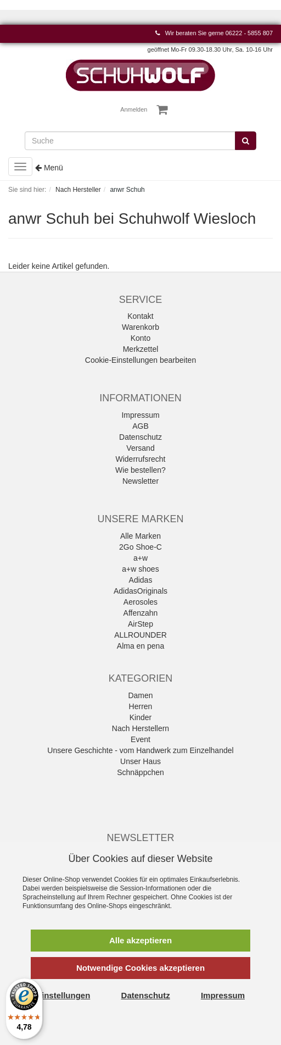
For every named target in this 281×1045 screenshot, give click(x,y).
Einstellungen (63, 995)
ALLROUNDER (140, 635)
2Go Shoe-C (140, 547)
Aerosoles (140, 602)
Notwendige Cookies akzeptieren (140, 967)
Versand (140, 448)
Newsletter (140, 481)
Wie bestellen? (140, 470)
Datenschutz (140, 437)
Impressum (140, 415)
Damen (140, 695)
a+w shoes (140, 569)
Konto (141, 338)
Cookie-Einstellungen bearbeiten (140, 360)
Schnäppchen (140, 772)
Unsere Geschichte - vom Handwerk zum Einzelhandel (140, 750)
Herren (141, 706)
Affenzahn (140, 613)
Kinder (140, 717)
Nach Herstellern (140, 728)
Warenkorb (140, 327)
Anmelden (134, 109)
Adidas (141, 580)
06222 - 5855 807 (249, 33)
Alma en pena (140, 646)
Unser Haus (140, 761)
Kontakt (140, 316)
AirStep (140, 624)
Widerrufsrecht (140, 459)
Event (140, 739)
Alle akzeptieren (140, 940)
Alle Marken (140, 536)
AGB (140, 426)
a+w (140, 558)
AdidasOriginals (140, 591)
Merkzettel (141, 349)
